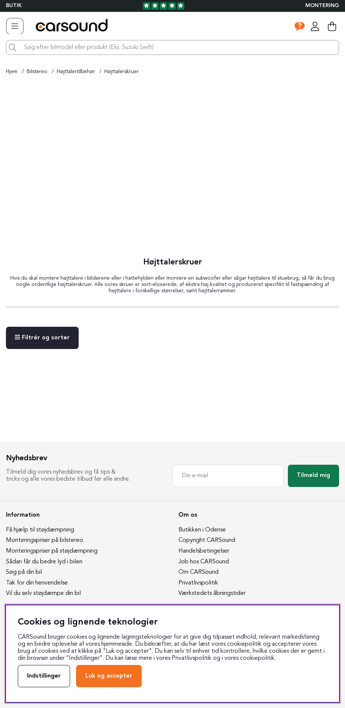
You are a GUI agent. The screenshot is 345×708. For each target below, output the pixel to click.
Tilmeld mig (313, 475)
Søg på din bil (24, 572)
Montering (322, 6)
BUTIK (14, 6)
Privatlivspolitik (198, 583)
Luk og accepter (108, 676)
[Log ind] (315, 26)
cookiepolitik (257, 658)
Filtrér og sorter (42, 337)
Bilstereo (37, 71)
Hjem (11, 71)
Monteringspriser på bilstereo (44, 540)
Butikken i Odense (202, 530)
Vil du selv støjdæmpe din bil (43, 593)
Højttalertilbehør (76, 71)
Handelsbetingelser (203, 551)
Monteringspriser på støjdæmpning (52, 551)
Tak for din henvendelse (37, 583)
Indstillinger (44, 676)
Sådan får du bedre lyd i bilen (44, 562)
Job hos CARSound (203, 562)
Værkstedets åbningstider (212, 593)
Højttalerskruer (121, 71)
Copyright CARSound (206, 540)
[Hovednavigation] (15, 26)
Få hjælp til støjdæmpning (40, 530)
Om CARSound (198, 572)
